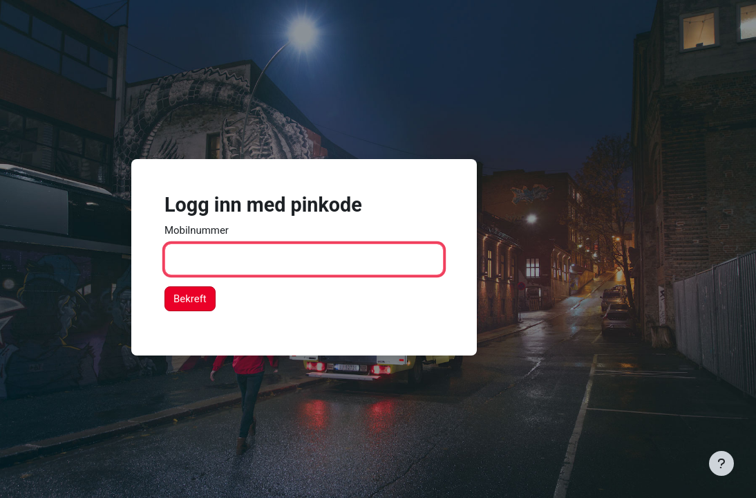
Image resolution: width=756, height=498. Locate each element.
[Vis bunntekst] (721, 463)
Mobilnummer (196, 230)
